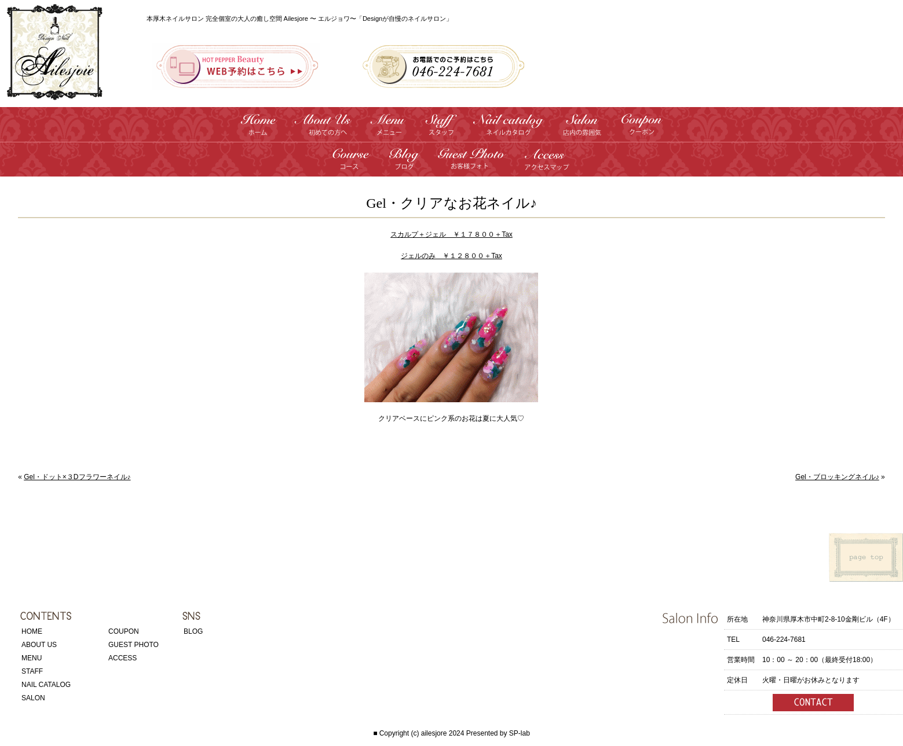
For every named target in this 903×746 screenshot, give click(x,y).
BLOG (193, 631)
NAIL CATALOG (46, 685)
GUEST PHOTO (133, 645)
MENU (31, 658)
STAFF (32, 671)
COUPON (123, 631)
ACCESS (122, 658)
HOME (31, 631)
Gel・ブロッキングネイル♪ (837, 477)
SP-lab (519, 733)
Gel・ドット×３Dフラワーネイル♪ (77, 477)
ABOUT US (39, 645)
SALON (33, 698)
